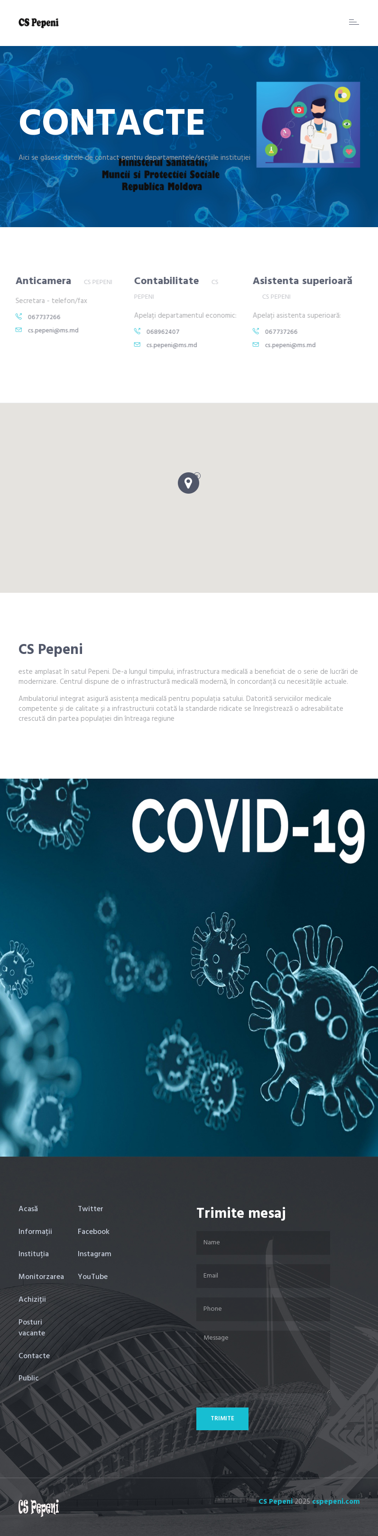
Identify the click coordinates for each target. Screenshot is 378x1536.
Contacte (34, 1356)
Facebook (94, 1232)
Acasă (28, 1209)
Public (28, 1378)
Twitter (90, 1209)
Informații (35, 1232)
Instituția (33, 1254)
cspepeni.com (336, 1502)
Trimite (222, 1419)
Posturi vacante (31, 1328)
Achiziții (32, 1300)
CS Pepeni (275, 1502)
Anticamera (37, 281)
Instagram (94, 1254)
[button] (189, 485)
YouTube (93, 1277)
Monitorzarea (41, 1277)
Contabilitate (159, 281)
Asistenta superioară (295, 281)
